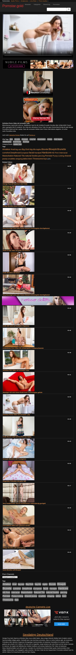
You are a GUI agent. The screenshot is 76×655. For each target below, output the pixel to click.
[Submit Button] (69, 9)
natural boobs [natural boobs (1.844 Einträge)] (31, 156)
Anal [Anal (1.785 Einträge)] (13, 149)
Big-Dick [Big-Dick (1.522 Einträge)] (25, 149)
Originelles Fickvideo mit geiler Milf (14, 481)
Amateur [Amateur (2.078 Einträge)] (6, 149)
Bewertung (46, 4)
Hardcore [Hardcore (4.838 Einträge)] (46, 152)
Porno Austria (43, 1)
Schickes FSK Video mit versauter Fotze (16, 370)
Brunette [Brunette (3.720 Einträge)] (61, 149)
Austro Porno (15, 1)
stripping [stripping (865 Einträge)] (19, 159)
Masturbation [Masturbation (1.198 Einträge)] (8, 156)
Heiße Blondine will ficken (11, 273)
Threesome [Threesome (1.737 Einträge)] (38, 159)
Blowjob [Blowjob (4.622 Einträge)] (53, 149)
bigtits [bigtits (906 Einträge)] (38, 149)
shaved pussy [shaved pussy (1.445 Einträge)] (31, 596)
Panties (49, 139)
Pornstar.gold (12, 6)
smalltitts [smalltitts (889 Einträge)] (11, 159)
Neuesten (28, 4)
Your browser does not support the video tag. (38, 36)
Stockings (26, 142)
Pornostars (56, 4)
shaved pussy (7, 142)
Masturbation (42, 139)
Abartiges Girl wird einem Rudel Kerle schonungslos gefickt (22, 392)
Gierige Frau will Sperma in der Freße (15, 184)
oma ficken (33, 1)
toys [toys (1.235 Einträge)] (45, 159)
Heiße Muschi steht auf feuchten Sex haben (17, 437)
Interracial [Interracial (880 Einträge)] (63, 153)
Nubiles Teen (17, 144)
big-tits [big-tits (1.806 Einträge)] (33, 149)
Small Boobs (17, 142)
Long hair (32, 139)
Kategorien (37, 4)
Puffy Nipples (58, 139)
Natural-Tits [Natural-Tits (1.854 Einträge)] (19, 156)
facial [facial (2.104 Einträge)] (31, 152)
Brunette (17, 139)
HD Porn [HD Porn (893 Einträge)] (55, 153)
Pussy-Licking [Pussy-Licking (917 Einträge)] (58, 156)
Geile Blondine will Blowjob (12, 570)
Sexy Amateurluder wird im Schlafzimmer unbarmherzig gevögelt (24, 503)
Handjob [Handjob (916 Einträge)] (37, 153)
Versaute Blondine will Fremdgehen (14, 459)
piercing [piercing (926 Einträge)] (41, 156)
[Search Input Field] (57, 9)
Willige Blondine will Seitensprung (14, 548)
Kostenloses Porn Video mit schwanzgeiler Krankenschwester (23, 348)
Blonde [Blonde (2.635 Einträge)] (44, 149)
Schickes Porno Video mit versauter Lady (16, 414)
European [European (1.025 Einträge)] (24, 153)
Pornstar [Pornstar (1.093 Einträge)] (48, 156)
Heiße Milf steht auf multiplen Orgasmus (16, 326)
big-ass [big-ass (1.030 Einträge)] (18, 149)
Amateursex (24, 1)
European (25, 139)
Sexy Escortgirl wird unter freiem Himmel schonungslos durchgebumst (26, 228)
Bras (11, 139)
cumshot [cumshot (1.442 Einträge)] (6, 153)
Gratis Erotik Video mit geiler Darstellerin (16, 250)
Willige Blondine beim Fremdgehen (14, 206)
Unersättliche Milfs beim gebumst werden (16, 525)
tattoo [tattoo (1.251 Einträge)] (25, 159)
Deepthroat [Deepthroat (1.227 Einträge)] (15, 153)
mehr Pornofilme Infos (9, 131)
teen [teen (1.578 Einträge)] (30, 159)
